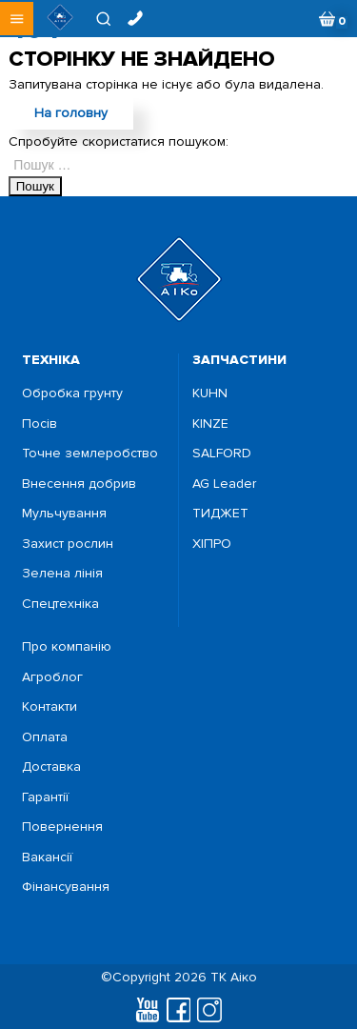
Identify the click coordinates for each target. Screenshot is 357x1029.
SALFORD (221, 453)
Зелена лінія (62, 573)
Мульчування (64, 513)
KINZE (210, 424)
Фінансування (65, 887)
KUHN (210, 393)
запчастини (239, 360)
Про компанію (66, 647)
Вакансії (47, 857)
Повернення (62, 827)
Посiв (39, 424)
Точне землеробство (90, 453)
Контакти (49, 707)
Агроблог (52, 677)
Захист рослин (67, 544)
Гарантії (45, 797)
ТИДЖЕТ (220, 513)
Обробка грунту (72, 393)
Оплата (45, 737)
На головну (71, 113)
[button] (16, 18)
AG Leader (224, 484)
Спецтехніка (60, 604)
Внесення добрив (79, 484)
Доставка (51, 767)
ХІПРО (211, 544)
